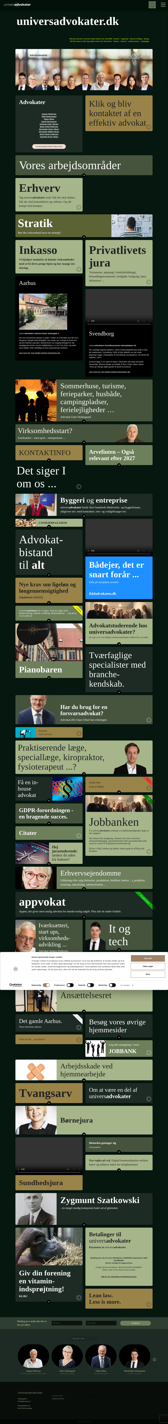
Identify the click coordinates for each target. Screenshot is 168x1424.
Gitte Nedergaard (49, 116)
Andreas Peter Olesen (49, 124)
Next (154, 1359)
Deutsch (152, 4)
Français (152, 5)
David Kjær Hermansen (134, 1371)
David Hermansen (49, 122)
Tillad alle (148, 1392)
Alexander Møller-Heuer (49, 132)
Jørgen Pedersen (49, 114)
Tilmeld (135, 1323)
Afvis (148, 1408)
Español (152, 7)
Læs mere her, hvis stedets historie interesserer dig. (39, 353)
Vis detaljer (125, 1419)
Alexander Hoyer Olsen (49, 129)
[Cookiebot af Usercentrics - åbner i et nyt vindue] (15, 1419)
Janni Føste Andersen (49, 134)
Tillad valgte (148, 1400)
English (152, 2)
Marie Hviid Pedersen (49, 127)
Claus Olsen (49, 119)
